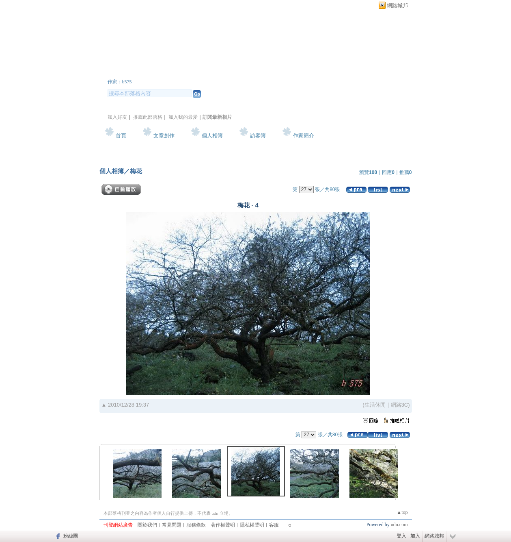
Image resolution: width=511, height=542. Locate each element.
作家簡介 (303, 136)
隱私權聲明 (252, 525)
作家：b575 (120, 82)
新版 (221, 70)
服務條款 (196, 525)
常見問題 (171, 525)
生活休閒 (375, 405)
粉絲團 (70, 536)
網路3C (399, 405)
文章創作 (164, 136)
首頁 (121, 136)
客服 (274, 525)
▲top (402, 512)
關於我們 (147, 525)
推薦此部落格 (147, 117)
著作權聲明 (223, 525)
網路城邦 (397, 5)
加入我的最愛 (183, 117)
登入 (401, 536)
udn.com (399, 524)
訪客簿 (258, 136)
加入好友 (117, 117)
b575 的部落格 (146, 70)
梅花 (136, 171)
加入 (415, 536)
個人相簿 (212, 136)
